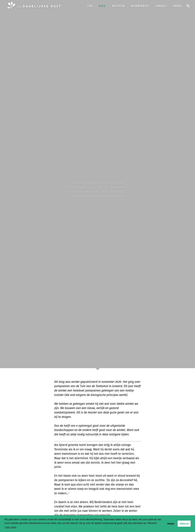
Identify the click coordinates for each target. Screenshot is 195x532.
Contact (161, 5)
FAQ (90, 5)
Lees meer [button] (10, 527)
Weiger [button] (170, 523)
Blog (102, 5)
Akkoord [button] (184, 523)
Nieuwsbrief (140, 5)
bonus (177, 5)
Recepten (118, 5)
